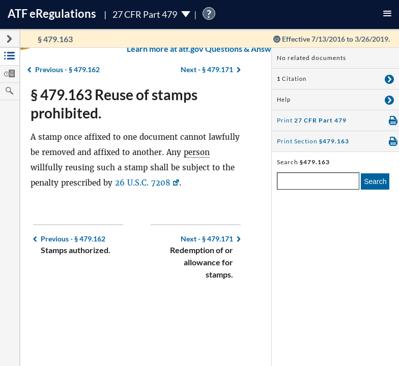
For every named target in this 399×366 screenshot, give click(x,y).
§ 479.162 (73, 238)
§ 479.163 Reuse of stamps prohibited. (114, 103)
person (197, 152)
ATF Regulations (52, 13)
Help (284, 100)
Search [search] (375, 181)
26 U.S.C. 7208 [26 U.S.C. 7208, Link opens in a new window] (142, 183)
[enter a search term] (318, 181)
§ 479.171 (207, 238)
